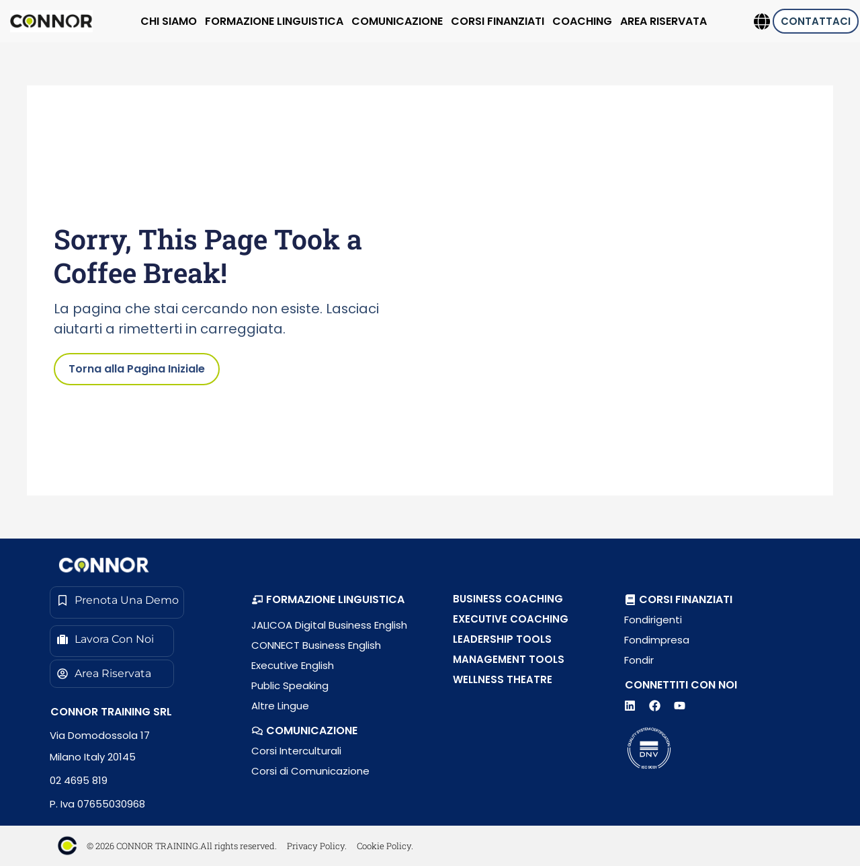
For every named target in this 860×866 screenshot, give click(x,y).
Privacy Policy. (317, 846)
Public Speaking (290, 685)
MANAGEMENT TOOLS (508, 659)
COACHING (582, 21)
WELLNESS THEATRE (502, 679)
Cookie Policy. (385, 846)
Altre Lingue (280, 706)
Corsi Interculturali (296, 751)
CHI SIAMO (168, 21)
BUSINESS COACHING (508, 599)
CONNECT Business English (316, 645)
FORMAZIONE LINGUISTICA (274, 21)
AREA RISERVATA (663, 21)
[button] (328, 599)
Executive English (292, 665)
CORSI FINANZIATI (497, 21)
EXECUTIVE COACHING (510, 619)
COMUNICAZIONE (397, 21)
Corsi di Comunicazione (310, 771)
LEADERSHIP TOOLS (502, 639)
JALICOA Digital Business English (329, 625)
